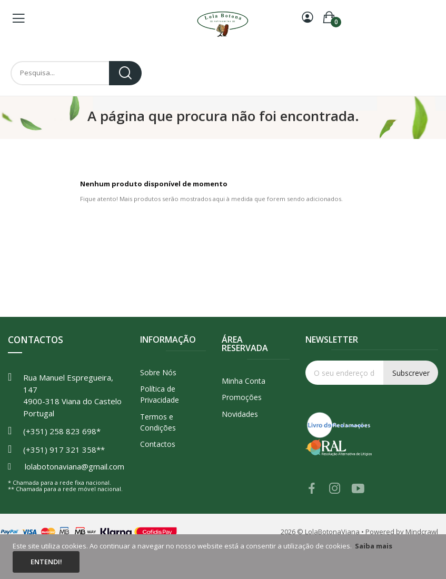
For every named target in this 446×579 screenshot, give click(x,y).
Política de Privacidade (159, 394)
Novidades (240, 414)
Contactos (157, 444)
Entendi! (46, 561)
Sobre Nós (158, 372)
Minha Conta (243, 381)
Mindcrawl (421, 531)
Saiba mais (373, 546)
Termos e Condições (158, 422)
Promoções (242, 397)
